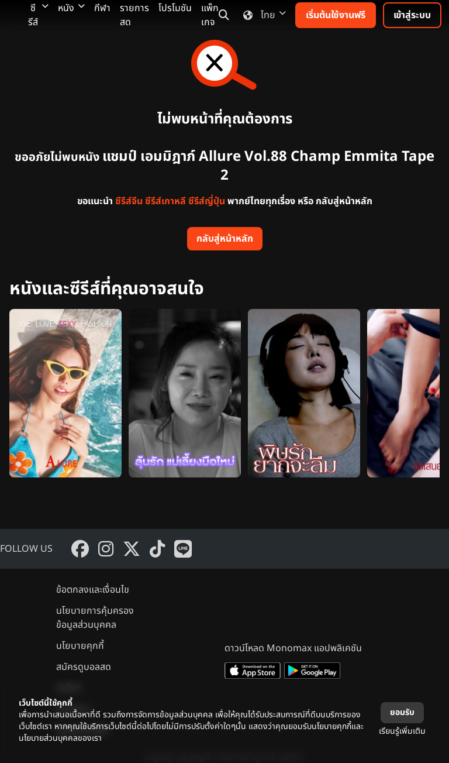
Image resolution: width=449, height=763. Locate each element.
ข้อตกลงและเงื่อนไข (92, 590)
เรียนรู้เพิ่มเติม (402, 731)
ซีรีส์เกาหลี (165, 201)
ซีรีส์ (38, 15)
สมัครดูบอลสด (83, 667)
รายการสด (134, 15)
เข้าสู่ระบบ (412, 15)
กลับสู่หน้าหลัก (224, 239)
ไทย (262, 15)
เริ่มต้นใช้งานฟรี (335, 15)
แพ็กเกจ (210, 15)
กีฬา (102, 8)
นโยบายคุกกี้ (80, 646)
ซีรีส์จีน (129, 201)
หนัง (71, 8)
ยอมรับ (402, 712)
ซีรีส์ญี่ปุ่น (206, 201)
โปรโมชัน (175, 8)
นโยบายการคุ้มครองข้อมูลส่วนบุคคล (95, 618)
